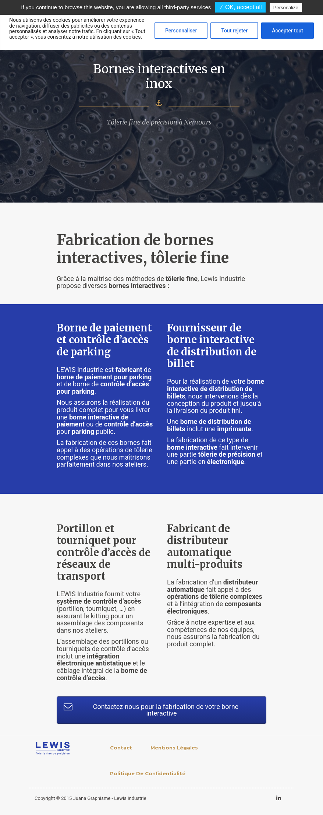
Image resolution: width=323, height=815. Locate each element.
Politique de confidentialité (147, 773)
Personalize (285, 7)
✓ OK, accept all (240, 7)
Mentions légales (174, 748)
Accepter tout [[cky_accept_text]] (287, 31)
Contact (121, 748)
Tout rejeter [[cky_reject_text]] (234, 31)
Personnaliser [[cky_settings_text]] (181, 31)
